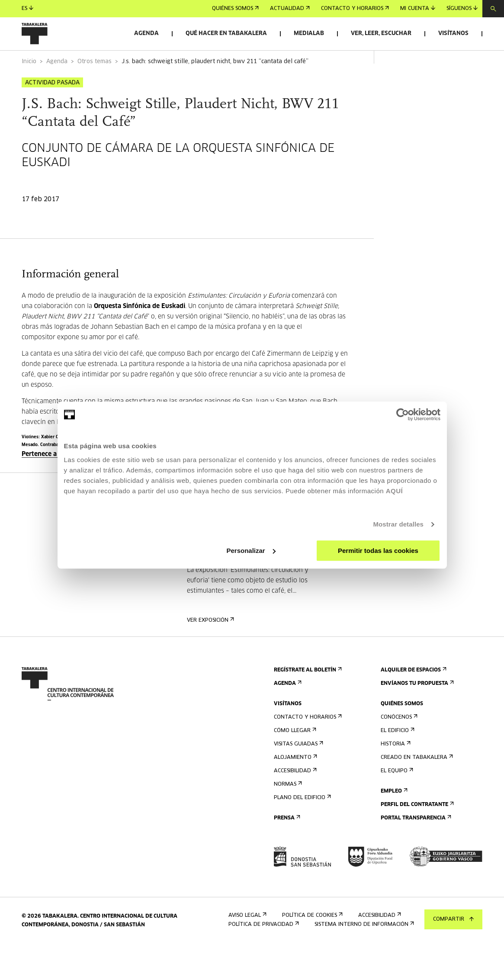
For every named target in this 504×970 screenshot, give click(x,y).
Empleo (393, 815)
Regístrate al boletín (307, 694)
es (27, 8)
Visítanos (453, 33)
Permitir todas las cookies (378, 550)
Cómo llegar (294, 755)
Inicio (29, 86)
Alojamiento (294, 781)
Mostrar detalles (398, 524)
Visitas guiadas (297, 768)
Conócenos (398, 741)
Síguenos (462, 8)
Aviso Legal (246, 939)
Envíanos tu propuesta (416, 707)
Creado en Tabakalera (416, 781)
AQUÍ (394, 491)
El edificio (397, 755)
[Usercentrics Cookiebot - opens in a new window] (402, 414)
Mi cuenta (417, 8)
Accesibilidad (294, 795)
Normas (287, 808)
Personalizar (251, 550)
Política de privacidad (262, 948)
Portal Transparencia (415, 842)
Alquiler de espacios (413, 694)
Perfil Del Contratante (416, 829)
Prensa (286, 842)
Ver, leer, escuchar (381, 33)
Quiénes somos (235, 8)
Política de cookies (311, 939)
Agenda (146, 33)
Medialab (309, 33)
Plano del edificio (301, 822)
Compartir (453, 919)
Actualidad (290, 8)
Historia (395, 768)
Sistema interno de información (363, 948)
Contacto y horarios (355, 8)
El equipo (396, 795)
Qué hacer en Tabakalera (226, 33)
